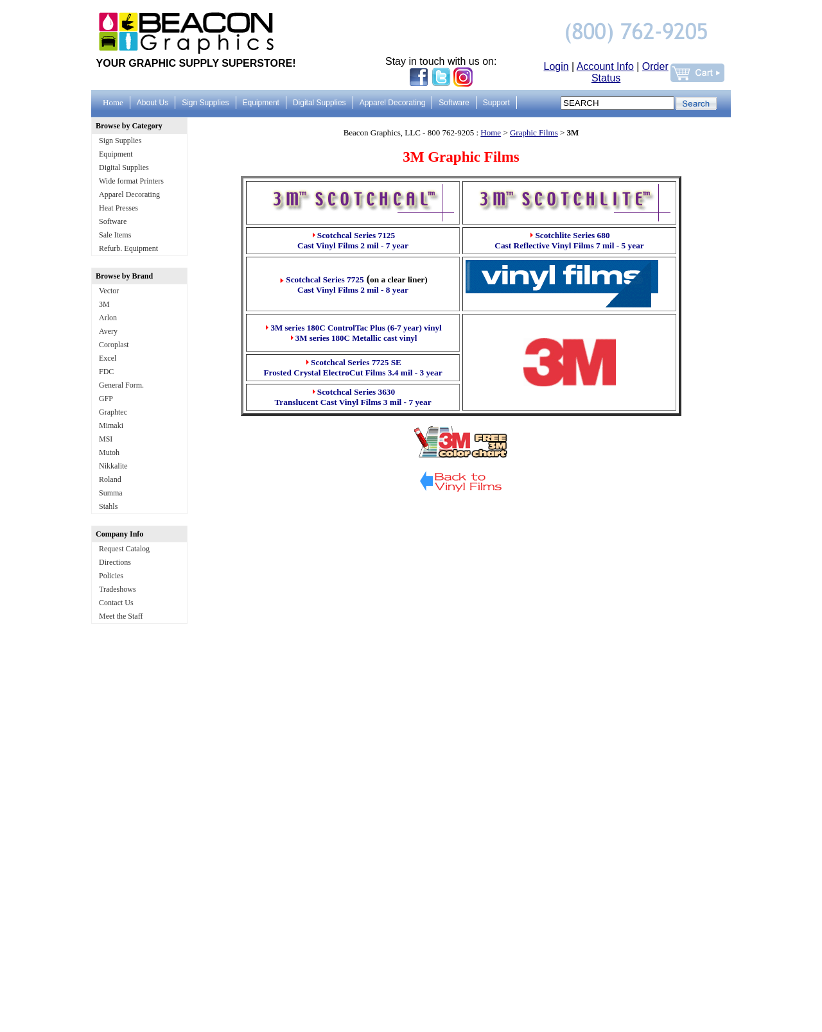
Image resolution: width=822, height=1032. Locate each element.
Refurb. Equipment (128, 248)
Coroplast (114, 344)
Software (113, 221)
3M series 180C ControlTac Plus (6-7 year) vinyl (355, 327)
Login (556, 66)
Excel (107, 358)
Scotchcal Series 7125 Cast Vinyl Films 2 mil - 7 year (352, 240)
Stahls (108, 506)
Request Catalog (124, 548)
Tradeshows (117, 589)
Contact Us (116, 602)
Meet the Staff (121, 616)
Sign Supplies (120, 140)
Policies (111, 575)
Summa (111, 492)
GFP (106, 398)
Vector (109, 290)
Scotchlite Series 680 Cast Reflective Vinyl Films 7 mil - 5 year (568, 240)
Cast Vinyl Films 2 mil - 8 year (352, 290)
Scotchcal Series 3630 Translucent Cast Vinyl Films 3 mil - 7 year (352, 397)
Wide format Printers (131, 180)
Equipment (116, 154)
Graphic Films (534, 132)
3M (104, 304)
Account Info (605, 66)
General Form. (121, 385)
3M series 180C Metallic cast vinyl (356, 338)
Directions (115, 562)
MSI (105, 438)
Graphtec (113, 412)
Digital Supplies (124, 167)
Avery (108, 331)
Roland (110, 479)
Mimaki (111, 425)
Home (490, 132)
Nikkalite (113, 465)
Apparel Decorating (129, 194)
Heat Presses (118, 207)
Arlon (108, 317)
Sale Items (115, 234)
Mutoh (109, 452)
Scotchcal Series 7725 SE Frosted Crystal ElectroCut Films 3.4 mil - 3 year (352, 367)
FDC (106, 371)
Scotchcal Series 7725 (324, 279)
